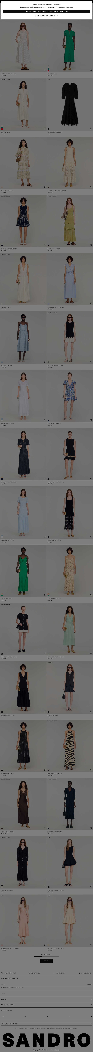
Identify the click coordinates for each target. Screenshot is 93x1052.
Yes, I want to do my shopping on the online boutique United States (46, 11)
